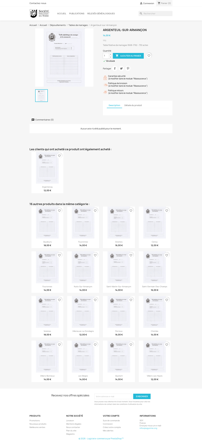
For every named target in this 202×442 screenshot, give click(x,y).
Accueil (61, 13)
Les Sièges (83, 376)
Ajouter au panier (128, 55)
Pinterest (128, 68)
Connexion (108, 424)
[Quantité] (106, 56)
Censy (155, 242)
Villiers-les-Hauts (154, 376)
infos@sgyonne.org (148, 428)
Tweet (121, 68)
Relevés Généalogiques (101, 13)
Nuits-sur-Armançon (83, 286)
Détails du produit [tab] (133, 105)
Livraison (70, 420)
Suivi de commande (111, 420)
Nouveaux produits (38, 424)
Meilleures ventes (37, 427)
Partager (114, 68)
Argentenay (47, 187)
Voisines (119, 242)
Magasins (70, 434)
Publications (76, 13)
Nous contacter (73, 427)
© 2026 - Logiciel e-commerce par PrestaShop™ (101, 438)
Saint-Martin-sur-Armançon (119, 286)
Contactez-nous (38, 3)
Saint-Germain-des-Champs (154, 286)
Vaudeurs (47, 242)
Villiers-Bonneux (47, 376)
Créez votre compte (112, 427)
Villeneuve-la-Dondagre (83, 331)
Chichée (154, 331)
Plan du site (71, 430)
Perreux (119, 331)
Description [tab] (114, 105)
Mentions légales (73, 424)
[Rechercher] (155, 13)
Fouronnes (83, 242)
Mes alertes (108, 430)
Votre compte (111, 415)
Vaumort (119, 376)
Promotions (35, 420)
